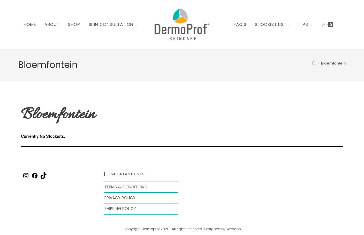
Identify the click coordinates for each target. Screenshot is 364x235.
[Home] (314, 63)
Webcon (233, 228)
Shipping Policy (120, 208)
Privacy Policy (120, 198)
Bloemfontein (333, 63)
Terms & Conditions (125, 187)
